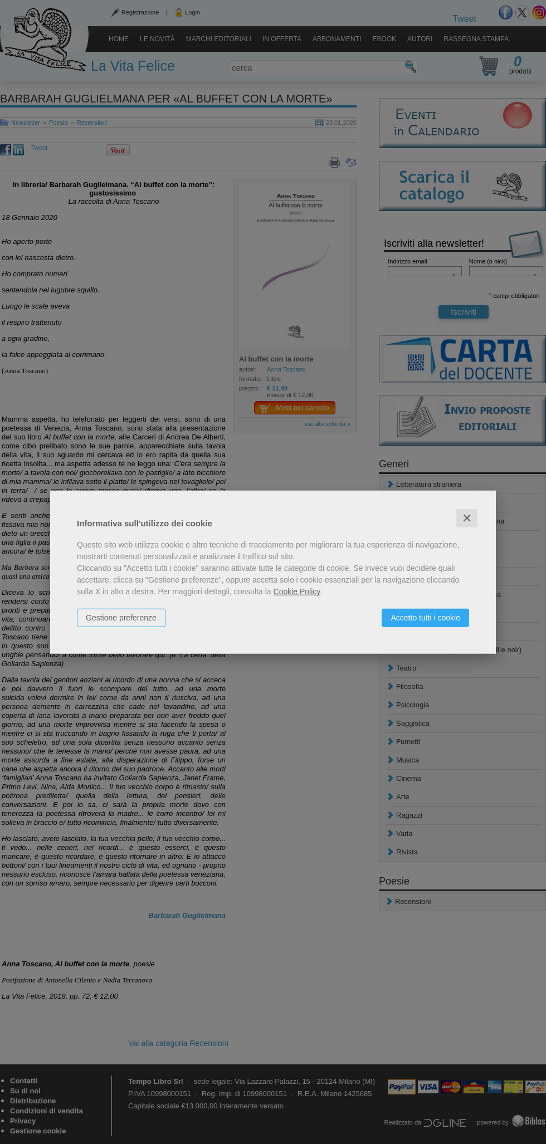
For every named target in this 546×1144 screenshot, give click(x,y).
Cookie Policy (297, 590)
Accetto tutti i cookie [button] (425, 617)
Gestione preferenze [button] (121, 617)
